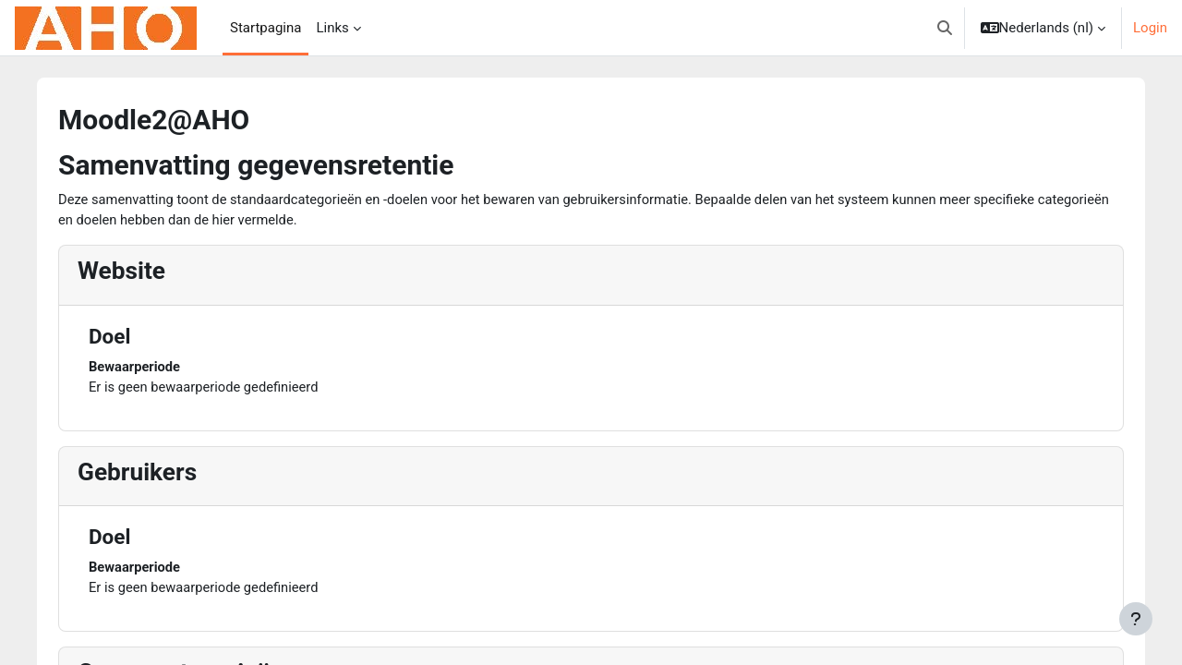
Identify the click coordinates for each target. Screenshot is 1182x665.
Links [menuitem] (332, 27)
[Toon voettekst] (1135, 618)
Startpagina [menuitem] (265, 27)
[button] (944, 27)
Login (1150, 27)
